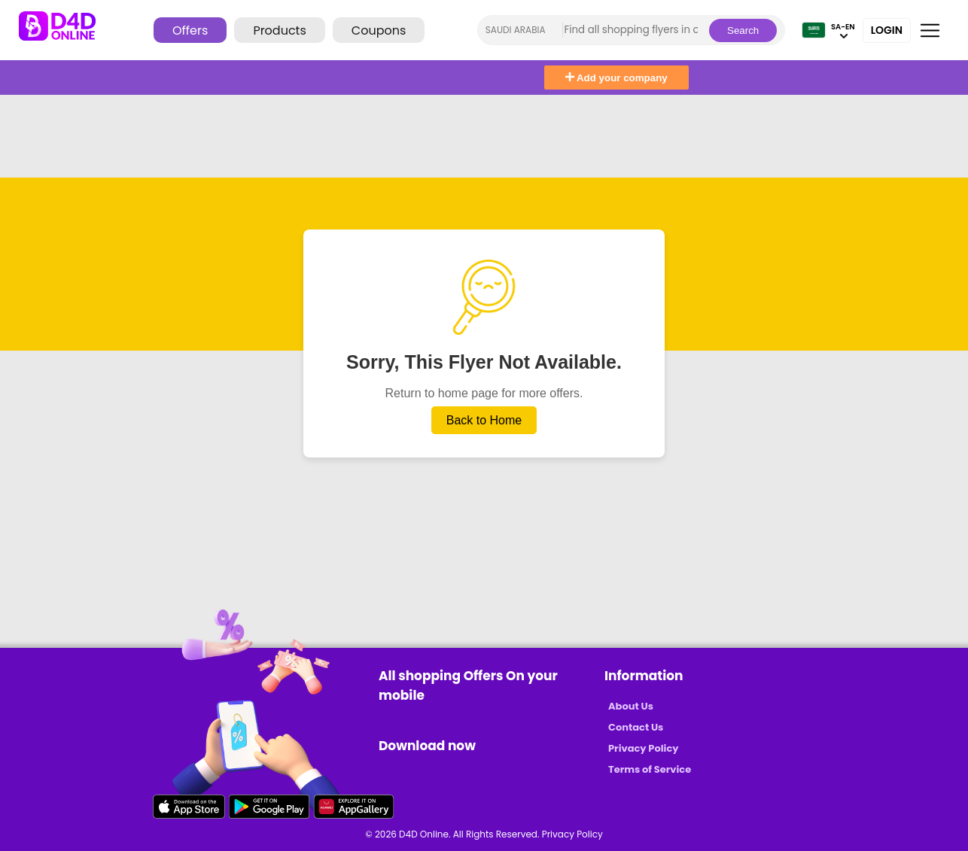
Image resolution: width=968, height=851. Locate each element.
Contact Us (635, 727)
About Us (630, 706)
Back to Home (484, 420)
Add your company (616, 78)
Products (279, 30)
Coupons (379, 30)
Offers (190, 30)
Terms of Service (649, 769)
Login (887, 30)
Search (743, 30)
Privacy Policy (643, 748)
